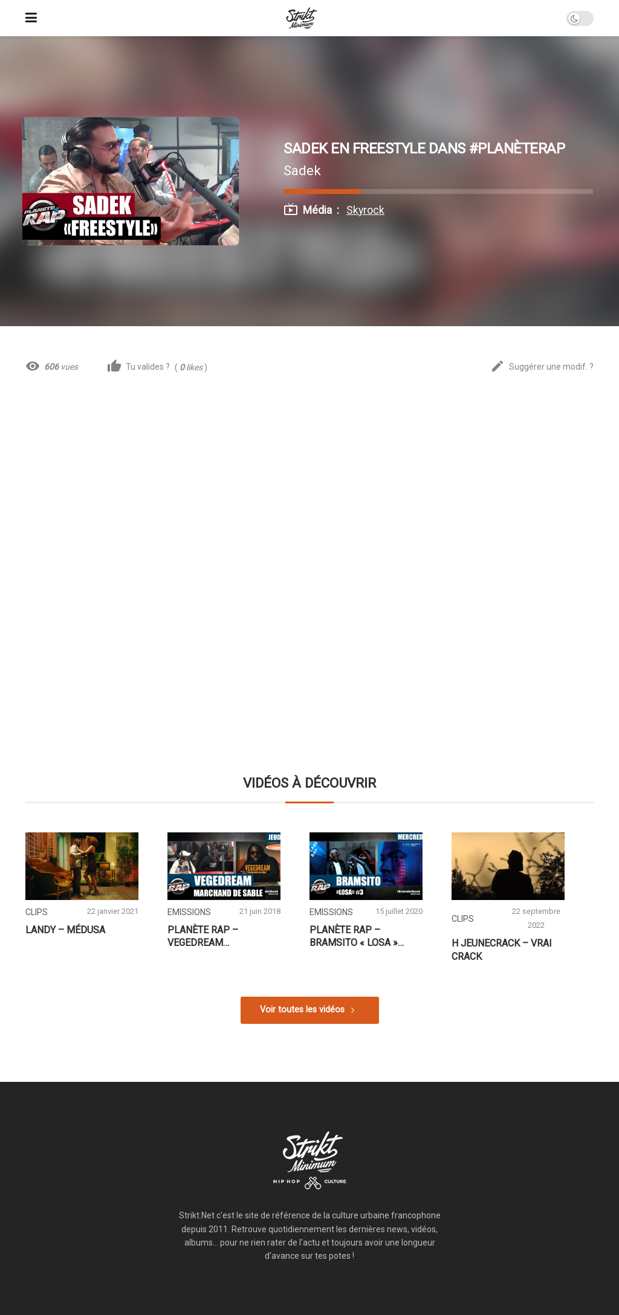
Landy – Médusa (65, 930)
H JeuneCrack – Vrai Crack (502, 949)
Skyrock (365, 210)
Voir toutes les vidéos (302, 1010)
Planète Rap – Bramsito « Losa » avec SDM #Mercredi (361, 937)
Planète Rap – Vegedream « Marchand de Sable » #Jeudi (223, 937)
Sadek (302, 170)
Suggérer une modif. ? (542, 367)
